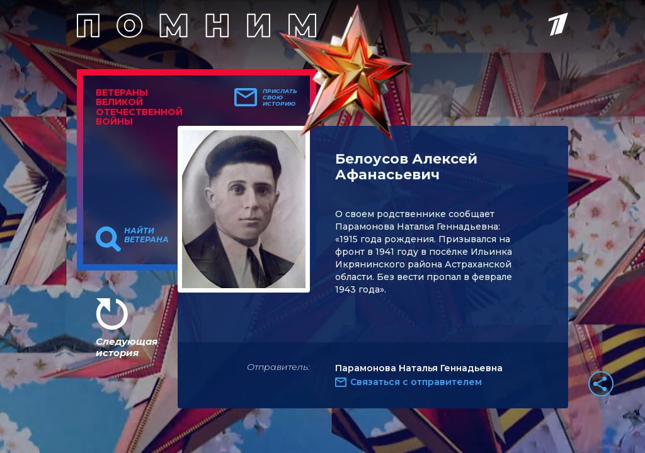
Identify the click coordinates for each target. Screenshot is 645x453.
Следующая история (126, 347)
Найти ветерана (146, 235)
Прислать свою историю (280, 97)
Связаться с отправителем (416, 382)
